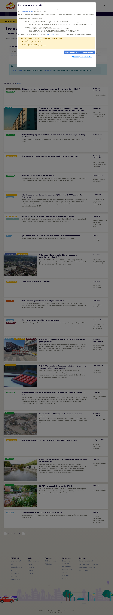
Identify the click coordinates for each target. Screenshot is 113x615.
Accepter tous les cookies (72, 52)
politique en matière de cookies (27, 11)
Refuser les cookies (87, 52)
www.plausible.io (50, 34)
